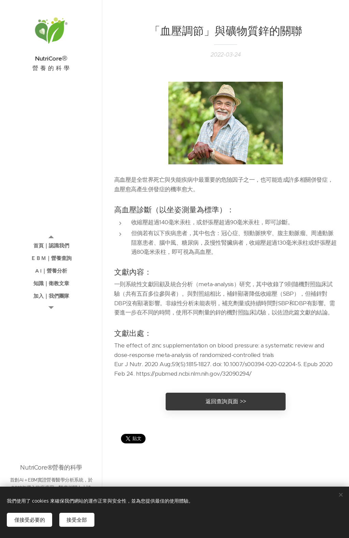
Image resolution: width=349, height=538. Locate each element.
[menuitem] (51, 245)
